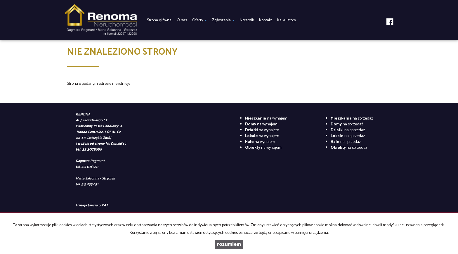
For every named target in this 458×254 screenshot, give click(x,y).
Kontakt (265, 20)
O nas (182, 20)
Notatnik (247, 20)
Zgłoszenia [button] (223, 20)
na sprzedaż (352, 118)
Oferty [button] (199, 20)
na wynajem (266, 118)
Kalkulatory (286, 20)
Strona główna (159, 20)
